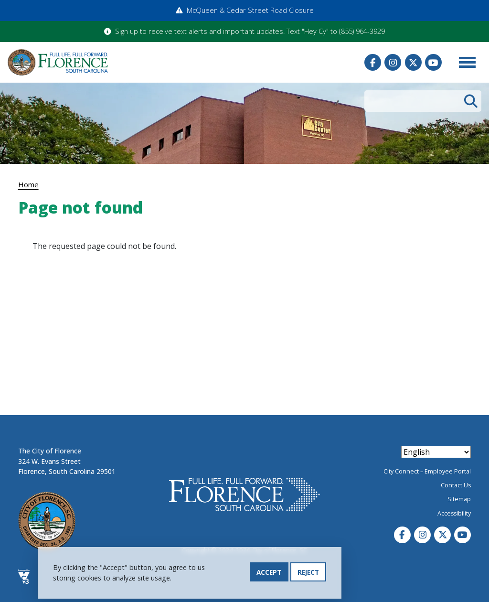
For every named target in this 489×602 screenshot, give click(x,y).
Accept (268, 575)
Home (28, 184)
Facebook (372, 62)
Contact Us (456, 485)
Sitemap (459, 499)
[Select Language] (436, 452)
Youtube (433, 62)
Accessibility (454, 513)
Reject (308, 575)
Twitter (413, 62)
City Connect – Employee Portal (427, 471)
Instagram (392, 62)
